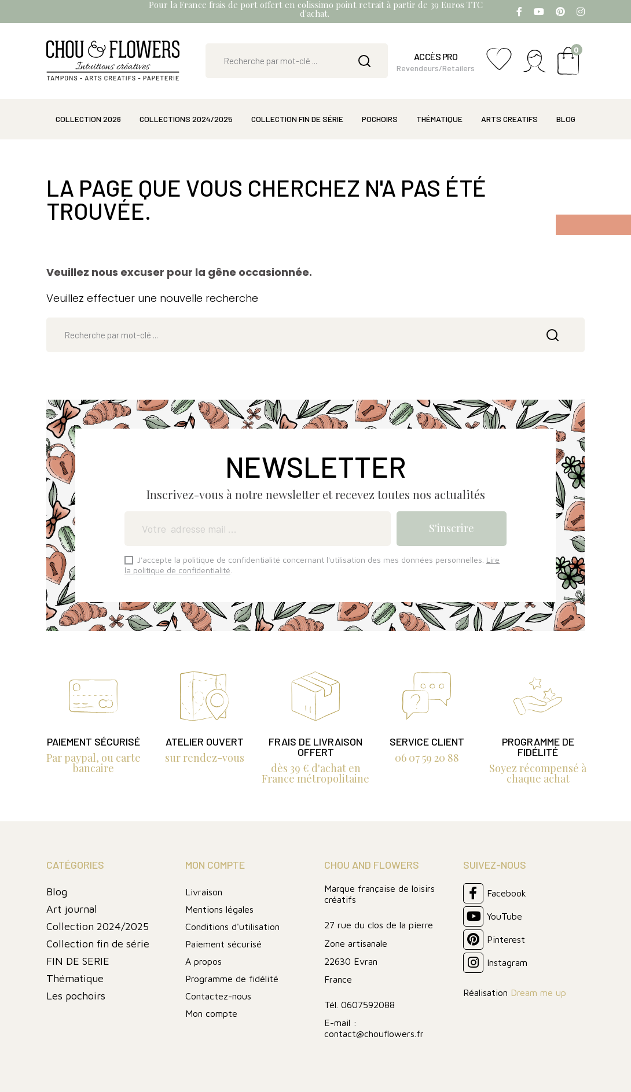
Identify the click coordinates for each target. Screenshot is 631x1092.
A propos (203, 961)
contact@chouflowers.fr (374, 1033)
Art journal (71, 909)
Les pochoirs (75, 996)
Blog (56, 892)
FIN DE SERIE (77, 961)
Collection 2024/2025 (97, 926)
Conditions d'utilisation (232, 926)
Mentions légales (219, 909)
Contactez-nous (218, 996)
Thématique (75, 978)
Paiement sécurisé (223, 944)
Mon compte (211, 1013)
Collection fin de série (97, 944)
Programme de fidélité (231, 978)
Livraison (203, 892)
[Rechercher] (297, 60)
